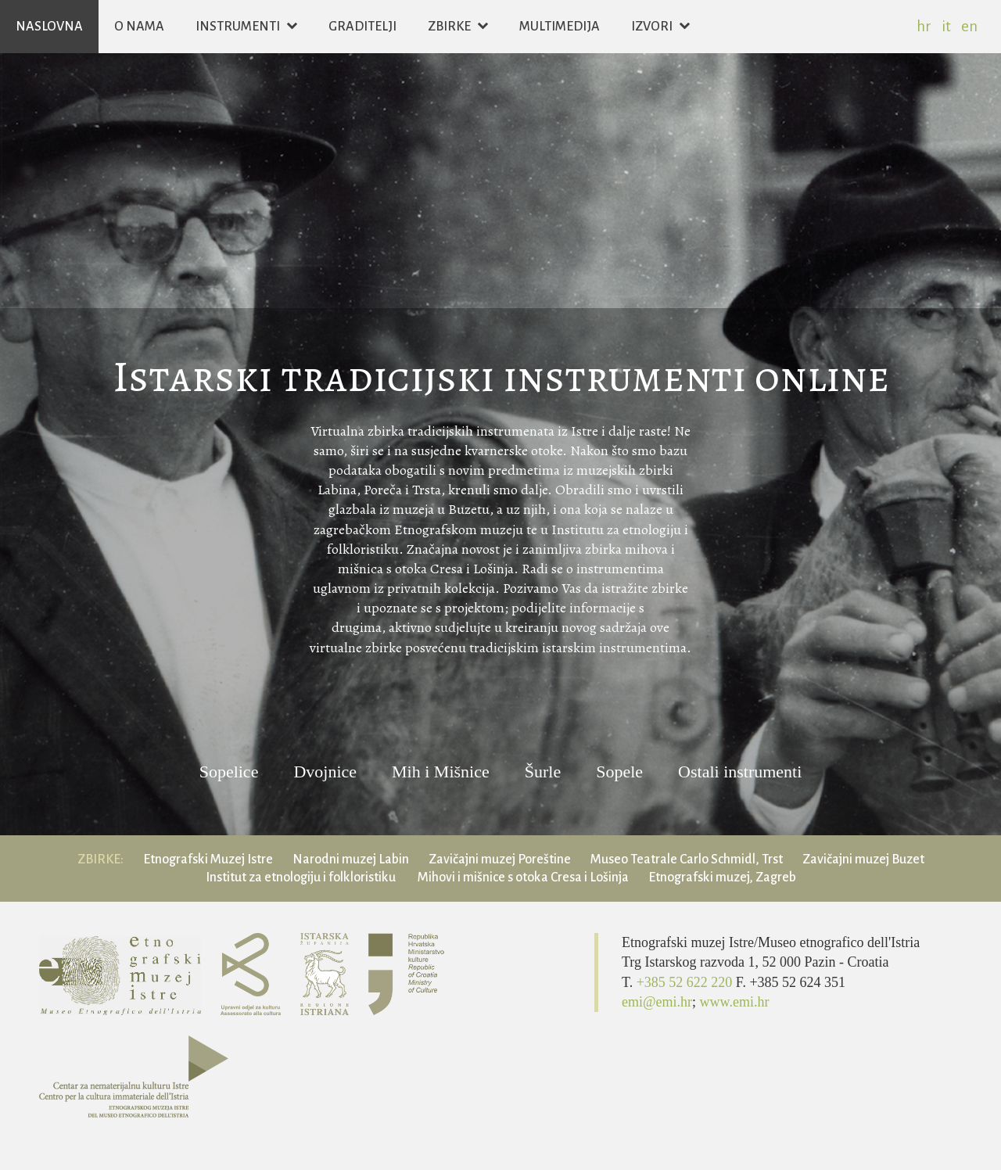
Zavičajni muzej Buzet (863, 859)
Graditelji (362, 27)
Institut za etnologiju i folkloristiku (302, 877)
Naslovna (49, 27)
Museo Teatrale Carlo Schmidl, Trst (686, 859)
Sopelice (229, 772)
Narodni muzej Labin (350, 859)
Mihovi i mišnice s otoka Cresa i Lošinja (523, 877)
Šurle (543, 772)
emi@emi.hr (657, 1002)
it (946, 26)
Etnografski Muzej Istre (208, 859)
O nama (139, 27)
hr (924, 26)
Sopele (619, 772)
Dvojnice (325, 772)
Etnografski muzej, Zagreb (722, 877)
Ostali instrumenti (740, 772)
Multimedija (559, 27)
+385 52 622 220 (686, 982)
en (969, 26)
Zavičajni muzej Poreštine (500, 859)
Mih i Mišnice (441, 772)
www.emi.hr (735, 1002)
